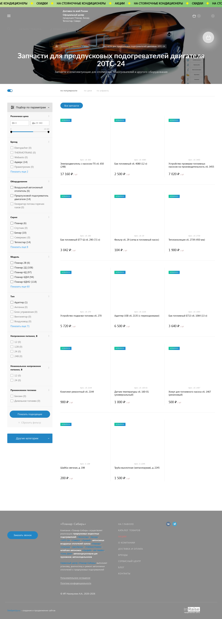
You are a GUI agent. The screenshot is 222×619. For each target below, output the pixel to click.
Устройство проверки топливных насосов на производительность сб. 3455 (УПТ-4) (191, 165)
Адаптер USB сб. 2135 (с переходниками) (136, 315)
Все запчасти (71, 105)
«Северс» (75, 540)
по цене (88, 90)
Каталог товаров (129, 530)
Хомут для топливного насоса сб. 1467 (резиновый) (190, 393)
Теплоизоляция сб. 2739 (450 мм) (187, 239)
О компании (126, 542)
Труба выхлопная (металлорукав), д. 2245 (137, 467)
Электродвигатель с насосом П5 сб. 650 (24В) (82, 165)
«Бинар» (94, 537)
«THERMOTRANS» (93, 547)
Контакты (124, 573)
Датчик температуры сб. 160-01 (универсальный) (131, 393)
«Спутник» (65, 547)
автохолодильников (82, 557)
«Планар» (96, 543)
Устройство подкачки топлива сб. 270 (81, 315)
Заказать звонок (23, 535)
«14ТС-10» (65, 540)
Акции (122, 536)
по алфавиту (103, 90)
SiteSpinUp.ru (13, 610)
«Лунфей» (86, 540)
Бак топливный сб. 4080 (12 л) (130, 163)
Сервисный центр (129, 561)
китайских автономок (70, 550)
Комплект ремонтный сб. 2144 (77, 391)
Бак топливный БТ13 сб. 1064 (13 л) (188, 315)
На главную (126, 524)
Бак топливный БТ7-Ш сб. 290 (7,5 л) (80, 239)
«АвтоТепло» (77, 547)
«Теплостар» (83, 537)
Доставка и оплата (130, 548)
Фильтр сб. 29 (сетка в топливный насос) (136, 239)
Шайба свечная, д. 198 (72, 467)
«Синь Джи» (66, 553)
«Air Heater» (98, 550)
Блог (121, 567)
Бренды (123, 554)
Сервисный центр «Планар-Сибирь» (78, 563)
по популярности (68, 90)
